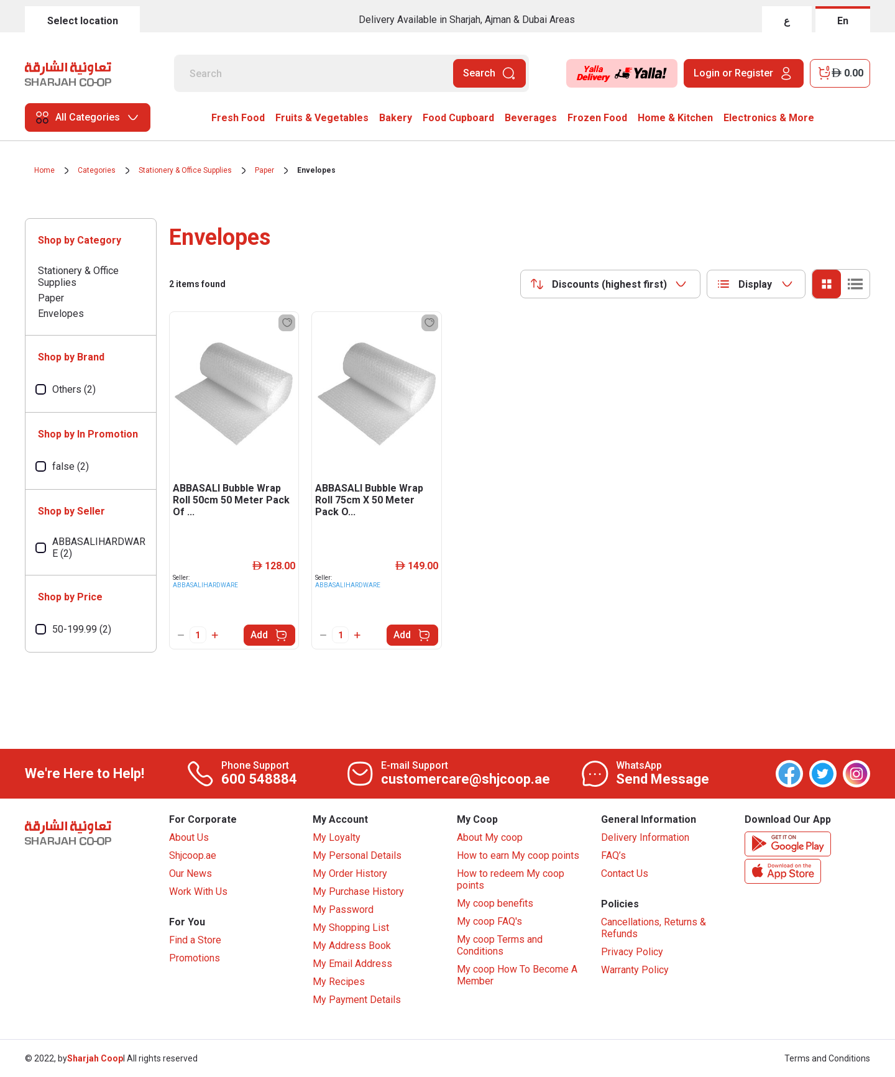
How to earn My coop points (518, 855)
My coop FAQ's (489, 921)
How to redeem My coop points (510, 879)
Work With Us (198, 891)
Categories (97, 170)
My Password (343, 909)
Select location (82, 21)
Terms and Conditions (827, 1058)
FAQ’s (613, 855)
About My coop (490, 837)
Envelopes (316, 170)
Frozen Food (597, 118)
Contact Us (624, 873)
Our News (190, 873)
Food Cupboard (458, 118)
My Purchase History (358, 891)
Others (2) (74, 389)
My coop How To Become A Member (517, 975)
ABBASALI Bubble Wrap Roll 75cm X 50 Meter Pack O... (369, 500)
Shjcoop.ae (192, 855)
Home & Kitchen (675, 118)
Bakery (395, 118)
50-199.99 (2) (81, 629)
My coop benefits (495, 903)
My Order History (350, 873)
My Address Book (352, 945)
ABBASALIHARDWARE (205, 585)
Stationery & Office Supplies (185, 170)
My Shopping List (351, 927)
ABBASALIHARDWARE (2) (98, 547)
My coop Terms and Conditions (500, 945)
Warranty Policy (635, 970)
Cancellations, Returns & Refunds (653, 928)
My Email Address (352, 963)
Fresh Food (238, 118)
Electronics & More (768, 118)
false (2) (70, 466)
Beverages (531, 118)
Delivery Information (645, 837)
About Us (189, 837)
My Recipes (339, 982)
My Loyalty (336, 837)
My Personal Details (357, 855)
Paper (264, 170)
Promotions (194, 958)
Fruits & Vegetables (322, 118)
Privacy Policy (632, 952)
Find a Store (195, 940)
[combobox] (610, 284)
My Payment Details (357, 1000)
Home (44, 170)
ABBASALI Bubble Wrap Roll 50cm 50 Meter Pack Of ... (231, 500)
